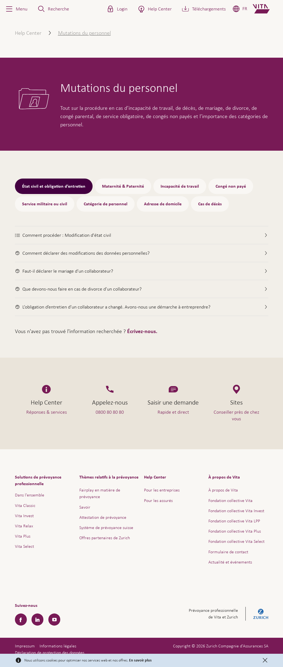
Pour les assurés (158, 500)
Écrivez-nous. (142, 331)
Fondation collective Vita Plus (234, 531)
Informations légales (58, 646)
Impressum (25, 646)
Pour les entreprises (162, 490)
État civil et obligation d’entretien (53, 186)
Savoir (84, 507)
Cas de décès (210, 204)
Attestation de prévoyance (102, 517)
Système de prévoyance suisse (106, 527)
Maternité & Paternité (123, 186)
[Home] (265, 9)
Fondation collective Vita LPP (234, 521)
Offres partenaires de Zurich (104, 537)
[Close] (265, 660)
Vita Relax (24, 525)
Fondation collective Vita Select (236, 541)
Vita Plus (22, 536)
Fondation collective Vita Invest (236, 510)
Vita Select (24, 546)
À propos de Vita (223, 490)
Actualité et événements (230, 562)
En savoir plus (140, 660)
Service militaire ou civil (44, 204)
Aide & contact (240, 649)
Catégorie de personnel (105, 204)
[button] (16, 9)
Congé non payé (231, 186)
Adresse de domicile (163, 204)
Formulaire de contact (228, 551)
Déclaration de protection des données (49, 652)
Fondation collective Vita (230, 500)
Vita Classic (25, 505)
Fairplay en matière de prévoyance (99, 493)
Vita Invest (24, 515)
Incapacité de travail (180, 186)
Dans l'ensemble (29, 495)
